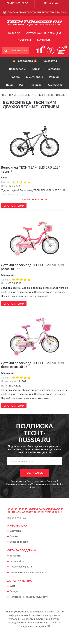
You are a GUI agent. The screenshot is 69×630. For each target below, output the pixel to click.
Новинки (24, 40)
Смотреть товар (14, 206)
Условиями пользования (43, 484)
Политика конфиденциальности (29, 597)
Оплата (14, 536)
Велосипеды (17, 69)
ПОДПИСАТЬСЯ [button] (34, 473)
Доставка (15, 531)
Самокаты (50, 61)
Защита (36, 85)
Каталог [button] (14, 33)
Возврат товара (19, 542)
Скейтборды (34, 77)
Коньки (36, 69)
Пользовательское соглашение (28, 572)
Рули (22, 85)
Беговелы (53, 69)
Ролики (54, 77)
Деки (9, 85)
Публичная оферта (21, 566)
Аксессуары (55, 85)
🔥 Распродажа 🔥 (24, 61)
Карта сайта (17, 561)
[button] (51, 50)
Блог (12, 586)
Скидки (14, 591)
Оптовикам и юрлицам (43, 33)
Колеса (15, 77)
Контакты (44, 40)
